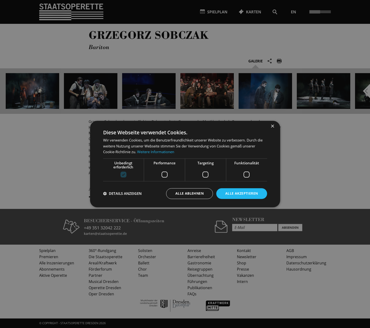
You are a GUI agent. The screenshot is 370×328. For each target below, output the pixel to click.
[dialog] (185, 164)
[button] (122, 194)
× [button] (272, 126)
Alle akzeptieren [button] (241, 193)
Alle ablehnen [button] (189, 193)
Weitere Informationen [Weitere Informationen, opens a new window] (155, 152)
